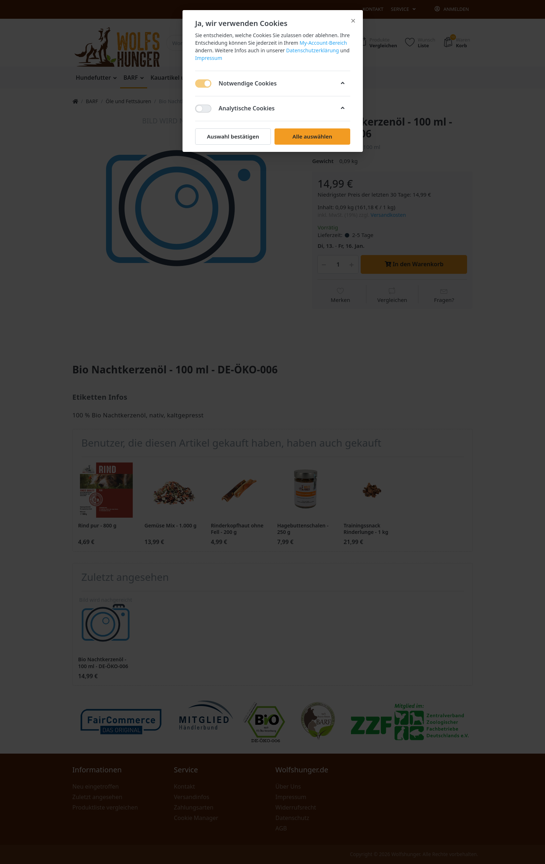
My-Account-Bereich (323, 42)
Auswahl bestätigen (233, 136)
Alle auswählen (312, 136)
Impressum (208, 57)
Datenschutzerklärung (312, 50)
